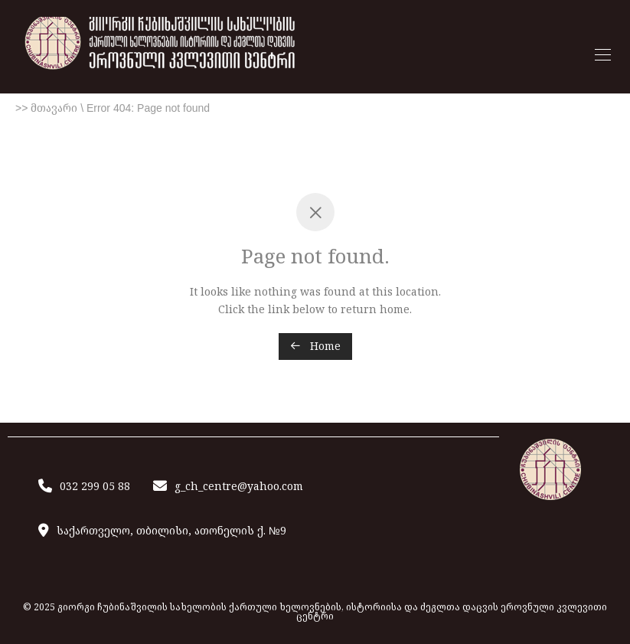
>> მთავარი (46, 108)
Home (315, 345)
